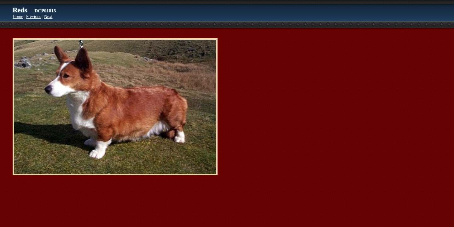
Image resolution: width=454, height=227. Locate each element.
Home (18, 16)
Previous (33, 16)
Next (48, 16)
